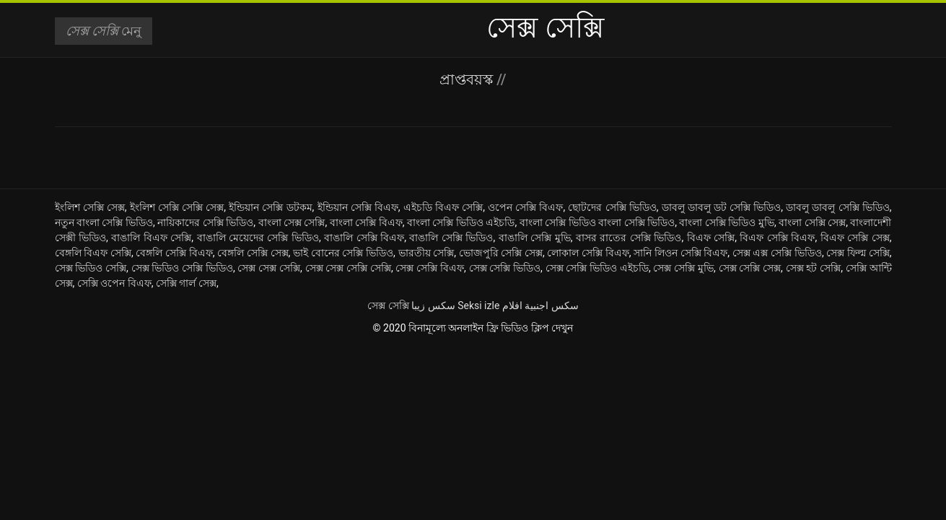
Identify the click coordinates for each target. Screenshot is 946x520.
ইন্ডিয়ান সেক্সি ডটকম (270, 207)
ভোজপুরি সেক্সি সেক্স (501, 253)
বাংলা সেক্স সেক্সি (291, 222)
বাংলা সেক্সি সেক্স (812, 222)
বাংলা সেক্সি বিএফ (366, 222)
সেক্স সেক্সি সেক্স (750, 268)
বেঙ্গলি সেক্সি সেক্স (252, 253)
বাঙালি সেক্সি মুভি (535, 237)
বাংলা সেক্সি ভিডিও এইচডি (461, 222)
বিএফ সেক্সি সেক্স (855, 237)
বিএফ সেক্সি (711, 237)
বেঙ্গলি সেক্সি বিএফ (174, 253)
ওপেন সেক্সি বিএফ (525, 207)
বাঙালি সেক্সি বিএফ (364, 237)
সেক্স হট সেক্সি (813, 268)
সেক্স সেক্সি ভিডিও (505, 268)
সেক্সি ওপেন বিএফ (114, 283)
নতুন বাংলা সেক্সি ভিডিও (104, 222)
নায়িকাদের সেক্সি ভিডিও (205, 222)
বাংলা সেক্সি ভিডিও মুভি (726, 222)
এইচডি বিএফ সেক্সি (443, 207)
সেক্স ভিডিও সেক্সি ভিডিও (182, 268)
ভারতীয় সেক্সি (426, 253)
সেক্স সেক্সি (387, 305)
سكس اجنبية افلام (540, 305)
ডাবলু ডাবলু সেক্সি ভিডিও (838, 207)
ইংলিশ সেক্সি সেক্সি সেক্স (177, 207)
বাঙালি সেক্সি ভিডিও (451, 237)
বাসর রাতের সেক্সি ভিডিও (628, 237)
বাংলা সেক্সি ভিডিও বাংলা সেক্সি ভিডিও (597, 222)
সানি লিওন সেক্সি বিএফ (680, 253)
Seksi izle (478, 305)
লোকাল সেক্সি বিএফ (588, 253)
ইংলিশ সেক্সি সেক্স (90, 207)
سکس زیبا (433, 305)
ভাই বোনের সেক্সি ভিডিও (343, 253)
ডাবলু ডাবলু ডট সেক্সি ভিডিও (721, 207)
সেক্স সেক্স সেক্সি (268, 268)
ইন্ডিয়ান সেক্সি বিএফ (357, 207)
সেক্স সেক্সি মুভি (683, 268)
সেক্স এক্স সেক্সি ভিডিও (777, 253)
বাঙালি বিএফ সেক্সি (151, 237)
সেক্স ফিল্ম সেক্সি (857, 253)
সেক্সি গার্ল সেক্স (186, 283)
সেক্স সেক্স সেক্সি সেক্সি (348, 268)
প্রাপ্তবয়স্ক (467, 79)
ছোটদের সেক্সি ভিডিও (612, 207)
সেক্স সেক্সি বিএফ (429, 268)
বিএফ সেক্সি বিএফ (777, 237)
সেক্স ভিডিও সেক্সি (91, 268)
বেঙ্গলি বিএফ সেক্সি (93, 253)
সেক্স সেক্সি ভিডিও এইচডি (597, 268)
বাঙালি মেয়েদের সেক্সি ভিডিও (258, 237)
